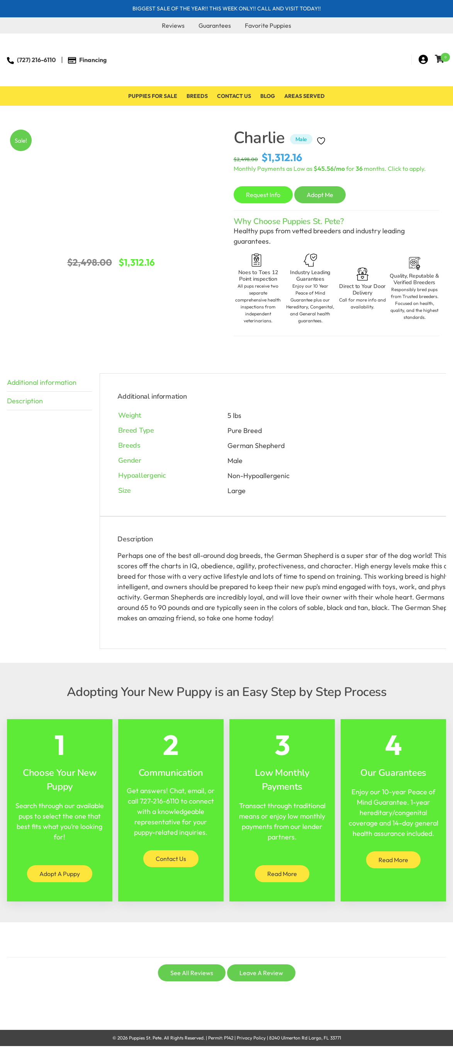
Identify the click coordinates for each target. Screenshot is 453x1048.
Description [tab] (25, 400)
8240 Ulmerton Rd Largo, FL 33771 (305, 1038)
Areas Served (304, 96)
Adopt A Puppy (59, 874)
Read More (282, 874)
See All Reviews (191, 973)
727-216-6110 (159, 801)
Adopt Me (320, 195)
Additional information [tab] (41, 382)
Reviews (173, 25)
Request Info (263, 195)
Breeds (197, 96)
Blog (267, 96)
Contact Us (234, 96)
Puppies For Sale (152, 96)
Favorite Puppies (268, 25)
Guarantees (215, 25)
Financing (93, 60)
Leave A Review (261, 973)
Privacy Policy (251, 1038)
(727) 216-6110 (36, 60)
